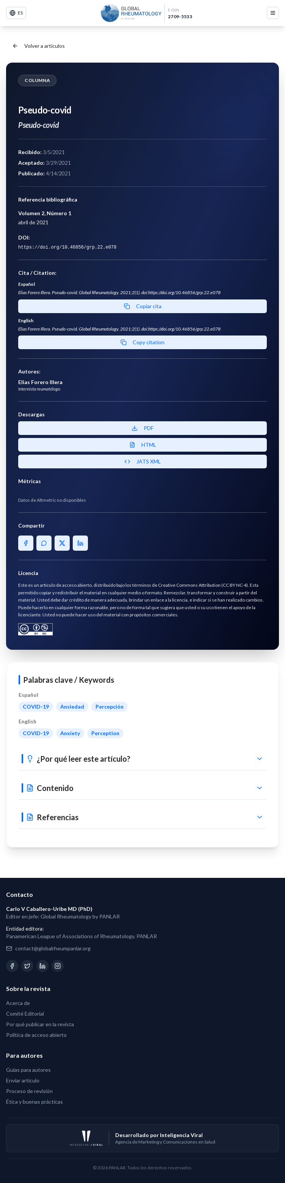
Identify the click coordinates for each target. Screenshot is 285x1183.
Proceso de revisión (29, 1091)
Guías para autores (28, 1069)
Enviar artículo (22, 1080)
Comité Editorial (25, 1013)
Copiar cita (142, 306)
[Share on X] (62, 543)
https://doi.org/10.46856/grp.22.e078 (67, 247)
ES (16, 13)
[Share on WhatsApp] (44, 543)
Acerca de (18, 1003)
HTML (142, 444)
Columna (37, 80)
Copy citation (142, 342)
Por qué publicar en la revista (40, 1024)
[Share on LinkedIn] (80, 543)
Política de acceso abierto (36, 1035)
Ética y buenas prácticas (34, 1101)
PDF (142, 428)
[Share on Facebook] (25, 543)
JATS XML (142, 461)
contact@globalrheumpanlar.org (53, 948)
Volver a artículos (38, 46)
